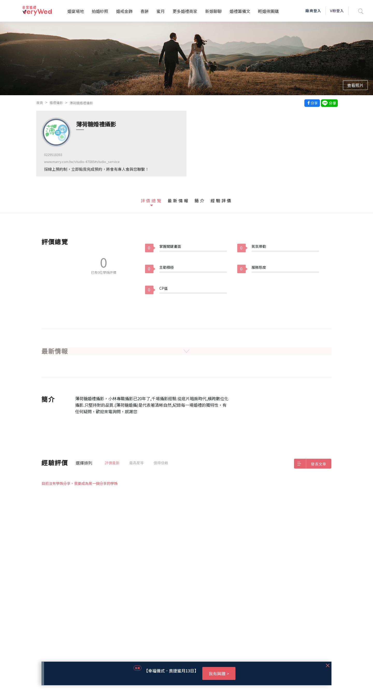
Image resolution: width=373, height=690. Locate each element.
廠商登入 (313, 10)
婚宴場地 (75, 11)
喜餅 (144, 11)
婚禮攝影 (56, 102)
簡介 (200, 200)
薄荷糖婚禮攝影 (81, 102)
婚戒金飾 (124, 11)
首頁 (39, 102)
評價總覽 (151, 200)
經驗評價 (221, 200)
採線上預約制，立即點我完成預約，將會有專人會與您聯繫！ (96, 169)
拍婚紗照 (100, 11)
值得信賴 (161, 463)
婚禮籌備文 (239, 11)
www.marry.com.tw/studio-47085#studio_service (82, 161)
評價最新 (112, 463)
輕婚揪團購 (268, 11)
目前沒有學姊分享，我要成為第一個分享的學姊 (79, 483)
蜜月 (160, 11)
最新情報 (178, 200)
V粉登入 (337, 10)
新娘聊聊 (213, 11)
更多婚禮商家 (185, 11)
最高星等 (136, 463)
